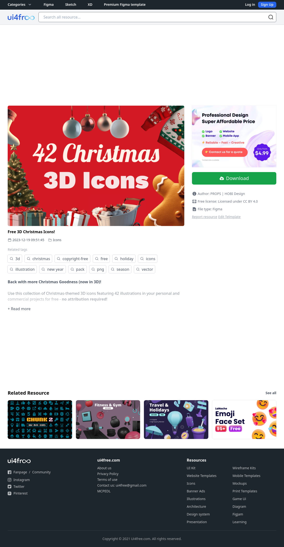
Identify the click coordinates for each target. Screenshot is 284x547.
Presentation (197, 522)
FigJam (238, 514)
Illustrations (196, 498)
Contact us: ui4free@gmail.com (122, 485)
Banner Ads (196, 491)
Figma (49, 4)
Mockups (240, 483)
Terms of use (107, 479)
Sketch (70, 4)
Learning (240, 522)
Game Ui (239, 498)
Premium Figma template (125, 4)
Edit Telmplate (229, 216)
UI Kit (191, 468)
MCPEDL (104, 491)
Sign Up (267, 4)
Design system (198, 514)
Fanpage (20, 472)
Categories (20, 4)
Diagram (239, 506)
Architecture (196, 506)
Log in (250, 4)
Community (41, 472)
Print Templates (245, 491)
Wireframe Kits (244, 468)
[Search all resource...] (157, 17)
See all (270, 393)
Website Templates (201, 475)
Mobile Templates (246, 475)
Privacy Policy (107, 473)
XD (90, 4)
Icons (57, 240)
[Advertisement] (142, 61)
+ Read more (19, 308)
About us (104, 468)
